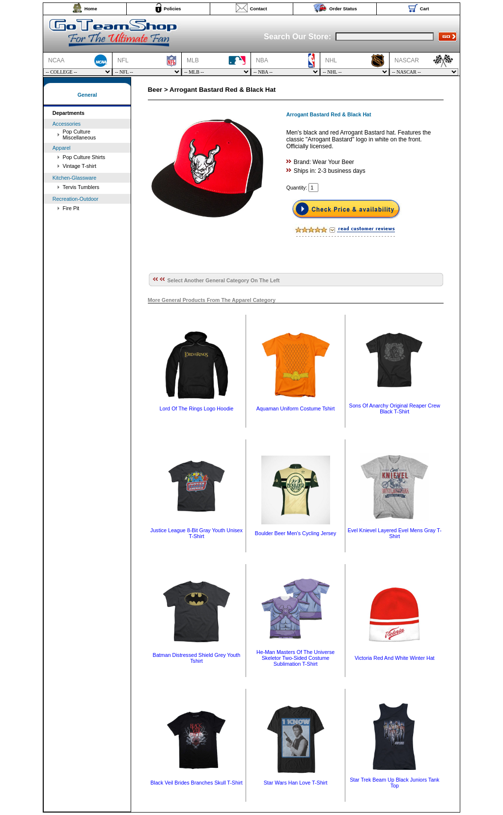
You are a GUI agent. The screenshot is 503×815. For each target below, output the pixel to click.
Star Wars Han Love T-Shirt (296, 783)
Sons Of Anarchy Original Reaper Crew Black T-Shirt (394, 408)
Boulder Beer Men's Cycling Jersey (295, 533)
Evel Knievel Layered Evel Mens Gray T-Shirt (395, 533)
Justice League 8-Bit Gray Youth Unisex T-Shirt (196, 533)
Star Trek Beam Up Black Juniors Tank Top (394, 782)
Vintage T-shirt (79, 166)
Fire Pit (71, 208)
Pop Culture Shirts (84, 157)
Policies (172, 8)
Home (90, 8)
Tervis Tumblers (81, 187)
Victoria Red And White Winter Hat (395, 658)
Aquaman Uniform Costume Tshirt (295, 408)
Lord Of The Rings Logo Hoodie (196, 408)
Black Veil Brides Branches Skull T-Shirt (196, 783)
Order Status (343, 8)
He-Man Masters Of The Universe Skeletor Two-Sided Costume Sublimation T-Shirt (295, 658)
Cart (424, 8)
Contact (258, 8)
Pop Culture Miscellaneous (79, 134)
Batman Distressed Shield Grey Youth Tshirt (196, 658)
